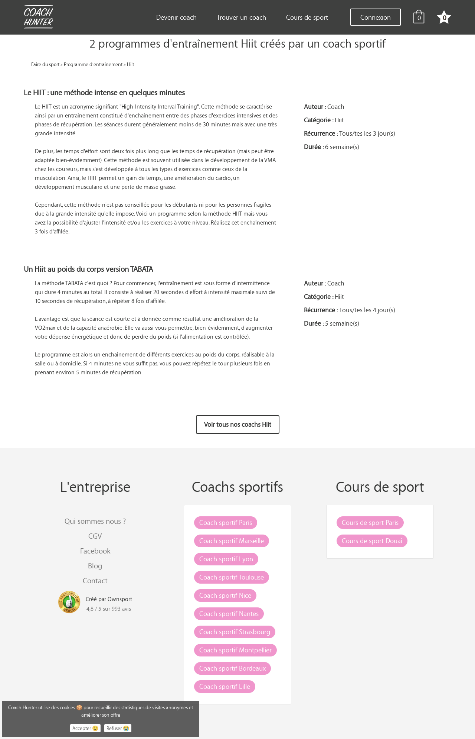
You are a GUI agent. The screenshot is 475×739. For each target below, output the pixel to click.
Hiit (130, 64)
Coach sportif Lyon (226, 559)
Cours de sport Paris (370, 522)
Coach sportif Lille (224, 686)
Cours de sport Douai (372, 540)
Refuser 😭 (118, 728)
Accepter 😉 (85, 728)
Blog (95, 565)
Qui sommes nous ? (95, 521)
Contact (95, 580)
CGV (95, 536)
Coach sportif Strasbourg (234, 631)
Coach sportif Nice (225, 595)
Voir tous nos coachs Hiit (237, 424)
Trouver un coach (241, 17)
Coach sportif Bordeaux (232, 668)
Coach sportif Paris (225, 522)
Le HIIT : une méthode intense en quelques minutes (104, 92)
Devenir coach (176, 17)
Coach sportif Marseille (231, 540)
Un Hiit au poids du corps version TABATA (88, 269)
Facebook (95, 550)
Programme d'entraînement (93, 64)
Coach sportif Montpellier (235, 650)
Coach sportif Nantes (229, 613)
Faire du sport (45, 64)
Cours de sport (307, 17)
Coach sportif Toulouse (231, 577)
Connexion (375, 17)
